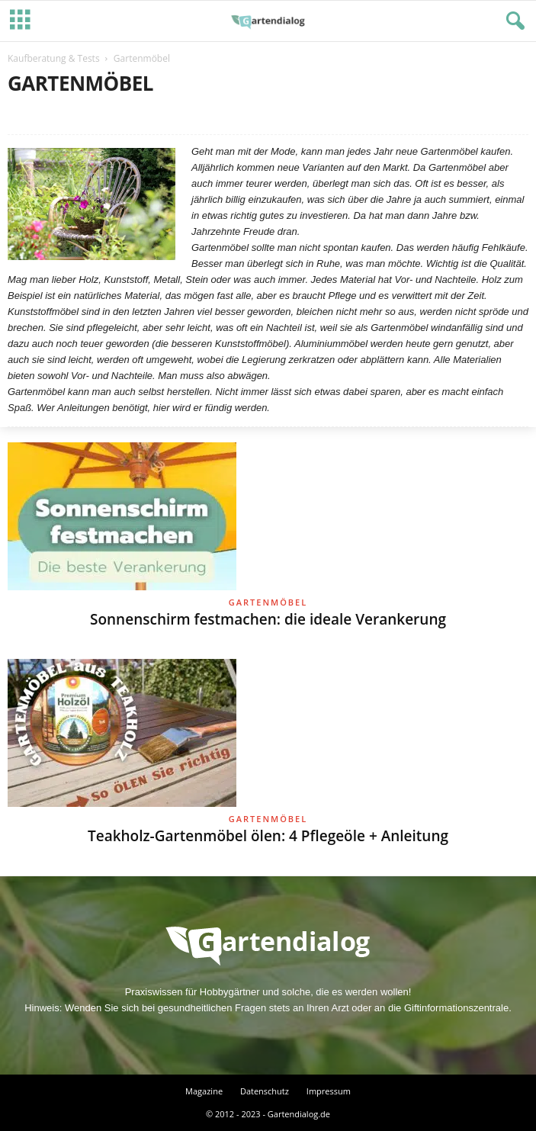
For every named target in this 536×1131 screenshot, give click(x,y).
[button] (512, 21)
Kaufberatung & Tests (54, 58)
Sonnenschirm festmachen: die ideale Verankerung (268, 619)
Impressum (329, 1091)
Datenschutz (264, 1091)
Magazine (204, 1091)
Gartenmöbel (268, 602)
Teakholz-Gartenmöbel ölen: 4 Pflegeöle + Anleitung (268, 836)
